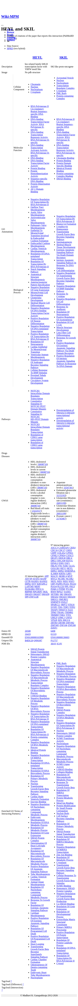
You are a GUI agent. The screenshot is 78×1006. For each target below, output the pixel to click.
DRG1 (54, 560)
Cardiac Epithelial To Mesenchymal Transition (39, 349)
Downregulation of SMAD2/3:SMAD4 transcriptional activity (65, 414)
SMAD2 (54, 597)
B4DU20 (29, 640)
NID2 (65, 581)
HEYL (37, 57)
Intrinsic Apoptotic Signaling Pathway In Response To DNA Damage (66, 264)
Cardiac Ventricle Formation (39, 878)
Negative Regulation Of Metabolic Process (40, 701)
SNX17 (64, 602)
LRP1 (69, 573)
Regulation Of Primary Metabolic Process (39, 778)
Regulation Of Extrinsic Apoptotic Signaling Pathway (40, 908)
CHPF (53, 553)
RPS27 (60, 591)
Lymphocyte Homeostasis (62, 227)
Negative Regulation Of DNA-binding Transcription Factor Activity (40, 312)
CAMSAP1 (63, 547)
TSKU (62, 615)
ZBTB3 (54, 622)
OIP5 (53, 584)
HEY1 (63, 568)
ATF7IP (28, 579)
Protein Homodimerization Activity (39, 173)
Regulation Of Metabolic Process (39, 828)
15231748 (11, 38)
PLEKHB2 (30, 589)
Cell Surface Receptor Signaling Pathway (65, 818)
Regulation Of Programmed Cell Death (39, 931)
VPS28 (54, 620)
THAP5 (54, 610)
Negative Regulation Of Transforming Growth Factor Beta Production (65, 897)
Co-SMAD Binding (65, 904)
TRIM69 (55, 615)
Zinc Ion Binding (64, 855)
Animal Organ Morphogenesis (38, 883)
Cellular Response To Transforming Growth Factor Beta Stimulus (66, 879)
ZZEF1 (54, 628)
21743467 (61, 518)
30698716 (42, 464)
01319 (53, 634)
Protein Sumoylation (65, 836)
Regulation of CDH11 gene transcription (37, 437)
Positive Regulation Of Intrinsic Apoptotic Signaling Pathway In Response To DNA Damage (66, 361)
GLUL (72, 566)
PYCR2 (69, 589)
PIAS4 (54, 586)
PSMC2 (54, 589)
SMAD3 (29, 594)
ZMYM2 (70, 622)
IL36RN (54, 573)
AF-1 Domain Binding (37, 190)
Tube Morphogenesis (40, 874)
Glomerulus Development (37, 298)
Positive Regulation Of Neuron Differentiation (40, 321)
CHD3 (69, 550)
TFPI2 (72, 607)
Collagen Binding (64, 772)
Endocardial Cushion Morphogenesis (40, 244)
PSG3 (72, 586)
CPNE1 (69, 553)
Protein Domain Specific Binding (64, 164)
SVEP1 (54, 607)
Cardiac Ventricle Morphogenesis (39, 249)
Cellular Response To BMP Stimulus (39, 371)
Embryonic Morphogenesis (38, 818)
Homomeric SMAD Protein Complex (65, 889)
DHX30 (62, 558)
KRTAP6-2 (42, 584)
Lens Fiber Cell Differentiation (63, 333)
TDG (60, 607)
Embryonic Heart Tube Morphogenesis (40, 973)
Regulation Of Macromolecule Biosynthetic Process (40, 853)
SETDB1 (55, 594)
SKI (61, 594)
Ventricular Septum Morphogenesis (39, 355)
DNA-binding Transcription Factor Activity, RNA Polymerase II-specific (40, 124)
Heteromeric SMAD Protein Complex (40, 655)
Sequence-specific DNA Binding (39, 179)
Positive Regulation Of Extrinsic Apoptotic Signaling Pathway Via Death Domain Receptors (65, 348)
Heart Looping (37, 944)
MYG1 (54, 579)
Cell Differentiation (65, 270)
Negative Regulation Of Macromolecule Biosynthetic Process (40, 670)
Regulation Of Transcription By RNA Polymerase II (40, 264)
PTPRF (61, 589)
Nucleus (34, 87)
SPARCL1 (55, 604)
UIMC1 (61, 617)
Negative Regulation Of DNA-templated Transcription (40, 329)
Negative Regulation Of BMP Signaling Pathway (65, 288)
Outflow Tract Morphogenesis (38, 208)
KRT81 (62, 573)
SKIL (63, 57)
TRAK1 (60, 612)
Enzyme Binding (38, 802)
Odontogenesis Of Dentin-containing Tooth (39, 967)
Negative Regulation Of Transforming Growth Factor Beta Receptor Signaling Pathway (65, 278)
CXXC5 (69, 555)
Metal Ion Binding (64, 803)
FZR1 (65, 566)
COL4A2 (61, 553)
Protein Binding (38, 168)
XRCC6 (66, 620)
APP (46, 576)
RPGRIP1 (37, 591)
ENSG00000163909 (34, 637)
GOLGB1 (55, 568)
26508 (28, 631)
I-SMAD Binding (39, 695)
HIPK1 (54, 571)
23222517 (36, 511)
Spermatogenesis (64, 242)
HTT (34, 584)
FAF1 (67, 563)
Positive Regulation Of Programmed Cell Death (40, 939)
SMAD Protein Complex (37, 839)
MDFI (37, 586)
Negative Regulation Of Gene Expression (40, 288)
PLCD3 (60, 586)
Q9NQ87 (38, 640)
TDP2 (66, 607)
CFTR (28, 581)
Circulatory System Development (39, 381)
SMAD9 (45, 594)
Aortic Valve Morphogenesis (38, 213)
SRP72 (64, 604)
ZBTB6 (61, 622)
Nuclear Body (62, 813)
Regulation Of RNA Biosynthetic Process (40, 772)
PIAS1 (66, 584)
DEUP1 (54, 558)
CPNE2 (54, 555)
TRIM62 (69, 612)
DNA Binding (37, 158)
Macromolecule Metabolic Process (64, 760)
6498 (53, 631)
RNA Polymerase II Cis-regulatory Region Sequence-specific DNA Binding (40, 111)
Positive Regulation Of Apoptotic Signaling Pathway (40, 869)
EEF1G (69, 560)
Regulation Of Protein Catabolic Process (64, 943)
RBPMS (28, 591)
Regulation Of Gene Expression (40, 834)
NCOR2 (69, 579)
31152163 (61, 495)
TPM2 (54, 612)
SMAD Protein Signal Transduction (40, 650)
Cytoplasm (36, 92)
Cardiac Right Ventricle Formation (40, 797)
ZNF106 (63, 625)
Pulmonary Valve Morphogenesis (38, 226)
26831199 (61, 503)
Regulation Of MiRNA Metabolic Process (65, 842)
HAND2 (43, 581)
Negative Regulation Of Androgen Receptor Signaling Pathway (40, 364)
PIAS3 (73, 584)
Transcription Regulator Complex (65, 86)
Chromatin (35, 84)
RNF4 (53, 591)
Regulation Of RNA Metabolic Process (40, 823)
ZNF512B (33, 597)
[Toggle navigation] (2, 25)
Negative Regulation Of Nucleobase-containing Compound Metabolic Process (40, 809)
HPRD (10, 48)
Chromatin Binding (65, 158)
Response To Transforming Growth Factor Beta (65, 785)
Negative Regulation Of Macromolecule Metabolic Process (40, 677)
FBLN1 (54, 566)
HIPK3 (28, 584)
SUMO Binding (63, 886)
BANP (43, 579)
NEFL (53, 581)
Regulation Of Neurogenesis (37, 342)
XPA (60, 620)
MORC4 (63, 576)
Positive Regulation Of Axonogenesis (65, 318)
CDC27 (61, 550)
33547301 (68, 487)
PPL (67, 586)
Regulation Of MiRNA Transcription (63, 792)
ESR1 (61, 563)
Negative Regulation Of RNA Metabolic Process (40, 745)
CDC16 (54, 550)
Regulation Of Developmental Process (63, 914)
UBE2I (54, 617)
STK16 (71, 604)
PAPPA (59, 584)
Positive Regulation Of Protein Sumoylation (65, 935)
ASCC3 (54, 547)
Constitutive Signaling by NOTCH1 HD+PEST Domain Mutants (40, 416)
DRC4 (69, 558)
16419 (28, 634)
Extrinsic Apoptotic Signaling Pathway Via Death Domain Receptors (65, 254)
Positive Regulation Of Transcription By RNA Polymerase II (40, 336)
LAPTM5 (29, 586)
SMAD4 (71, 597)
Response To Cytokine (62, 295)
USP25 (69, 617)
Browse (10, 32)
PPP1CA (39, 589)
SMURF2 (63, 599)
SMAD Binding (63, 178)
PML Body (61, 93)
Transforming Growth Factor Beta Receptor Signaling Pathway (65, 235)
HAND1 (35, 581)
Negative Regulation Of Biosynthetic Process (40, 690)
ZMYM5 (55, 625)
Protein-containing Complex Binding (65, 174)
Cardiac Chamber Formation (39, 960)
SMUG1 (54, 599)
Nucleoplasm (37, 89)
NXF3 (71, 581)
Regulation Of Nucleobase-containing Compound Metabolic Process (39, 892)
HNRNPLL (70, 571)
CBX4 (72, 547)
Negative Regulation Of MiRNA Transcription (40, 758)
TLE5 (70, 610)
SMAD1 (68, 594)
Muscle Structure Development (64, 328)
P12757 (54, 640)
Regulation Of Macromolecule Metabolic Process (39, 861)
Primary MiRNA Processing (64, 928)
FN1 (60, 566)
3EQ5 (53, 643)
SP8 (27, 597)
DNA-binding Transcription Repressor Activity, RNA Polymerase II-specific (40, 137)
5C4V (59, 643)
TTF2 (68, 615)
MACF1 (54, 576)
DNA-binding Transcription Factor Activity (40, 163)
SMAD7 (37, 594)
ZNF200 (72, 625)
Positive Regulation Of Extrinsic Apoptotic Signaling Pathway (40, 922)
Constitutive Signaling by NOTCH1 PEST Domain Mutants (38, 405)
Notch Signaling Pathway (38, 270)
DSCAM (61, 560)
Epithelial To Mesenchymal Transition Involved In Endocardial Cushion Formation (40, 235)
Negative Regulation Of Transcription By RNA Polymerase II (40, 202)
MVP (69, 576)
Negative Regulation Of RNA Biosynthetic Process (66, 689)
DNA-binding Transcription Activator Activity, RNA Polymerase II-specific (40, 150)
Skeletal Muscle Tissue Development (65, 245)
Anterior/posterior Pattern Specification (40, 283)
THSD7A (62, 610)
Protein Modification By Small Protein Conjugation (66, 808)
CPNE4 (61, 555)
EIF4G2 (54, 563)
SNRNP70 (55, 602)
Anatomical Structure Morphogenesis (38, 277)
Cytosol (60, 963)
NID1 (59, 581)
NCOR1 (61, 579)
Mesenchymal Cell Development (39, 293)
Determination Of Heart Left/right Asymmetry (39, 846)
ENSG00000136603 (60, 637)
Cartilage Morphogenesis (38, 914)
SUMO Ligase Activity (63, 765)
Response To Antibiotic (62, 308)
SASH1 (67, 591)
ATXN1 (36, 579)
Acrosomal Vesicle (65, 78)
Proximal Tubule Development (38, 376)
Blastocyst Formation (66, 224)
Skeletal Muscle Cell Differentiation (40, 304)
